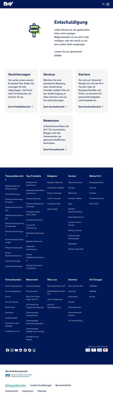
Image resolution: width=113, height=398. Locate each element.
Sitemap (41, 390)
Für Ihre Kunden (11, 302)
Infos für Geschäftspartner (54, 306)
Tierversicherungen (12, 261)
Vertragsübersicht (96, 182)
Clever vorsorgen (54, 198)
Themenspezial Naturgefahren (32, 314)
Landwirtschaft (11, 318)
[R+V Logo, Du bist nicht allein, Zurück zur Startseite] (8, 4)
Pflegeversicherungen (14, 247)
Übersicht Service (75, 182)
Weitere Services (75, 230)
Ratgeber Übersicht (55, 182)
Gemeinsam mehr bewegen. (12, 324)
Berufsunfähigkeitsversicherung (35, 205)
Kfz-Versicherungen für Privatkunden (14, 224)
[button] (103, 4)
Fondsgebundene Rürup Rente (33, 213)
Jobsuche (72, 291)
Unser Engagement (55, 299)
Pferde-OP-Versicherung (31, 247)
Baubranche (10, 307)
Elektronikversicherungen (14, 208)
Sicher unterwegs (54, 193)
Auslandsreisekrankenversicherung (35, 191)
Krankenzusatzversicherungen (14, 240)
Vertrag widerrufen (75, 249)
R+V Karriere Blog (75, 320)
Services (92, 188)
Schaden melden (75, 198)
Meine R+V (72, 193)
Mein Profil (93, 204)
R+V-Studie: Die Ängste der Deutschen (35, 306)
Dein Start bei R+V (75, 286)
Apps (70, 204)
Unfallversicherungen (13, 266)
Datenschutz (11, 390)
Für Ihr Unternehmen (13, 286)
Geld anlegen (52, 209)
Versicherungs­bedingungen (74, 237)
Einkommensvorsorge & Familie (14, 200)
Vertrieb (71, 302)
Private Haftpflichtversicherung (35, 257)
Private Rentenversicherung (13, 254)
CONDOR (93, 286)
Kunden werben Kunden (74, 223)
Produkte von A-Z (12, 331)
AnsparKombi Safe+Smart (31, 183)
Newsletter (72, 244)
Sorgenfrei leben (54, 204)
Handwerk (9, 312)
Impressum (27, 390)
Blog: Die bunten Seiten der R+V (33, 298)
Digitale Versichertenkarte (75, 210)
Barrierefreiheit (63, 385)
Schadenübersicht (96, 198)
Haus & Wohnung (12, 194)
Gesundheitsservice (76, 217)
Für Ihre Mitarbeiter (13, 291)
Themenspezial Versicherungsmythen (34, 322)
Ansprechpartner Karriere (75, 313)
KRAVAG (92, 291)
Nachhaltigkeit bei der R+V (56, 292)
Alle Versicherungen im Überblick (34, 266)
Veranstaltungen (74, 307)
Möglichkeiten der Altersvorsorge (12, 187)
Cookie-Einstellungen (41, 385)
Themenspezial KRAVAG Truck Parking (35, 330)
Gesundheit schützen (55, 188)
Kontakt (71, 188)
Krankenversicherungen (14, 232)
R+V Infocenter (32, 291)
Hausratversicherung (34, 220)
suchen (57, 55)
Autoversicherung (33, 198)
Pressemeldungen (33, 286)
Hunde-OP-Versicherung (31, 226)
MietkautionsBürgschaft (35, 234)
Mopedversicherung (34, 241)
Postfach (92, 193)
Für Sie (8, 296)
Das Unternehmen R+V (56, 286)
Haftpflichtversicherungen (14, 216)
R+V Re (92, 296)
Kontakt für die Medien (32, 338)
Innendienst (73, 296)
